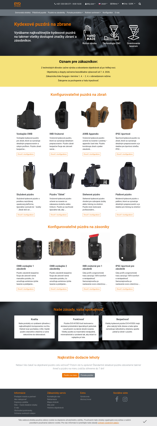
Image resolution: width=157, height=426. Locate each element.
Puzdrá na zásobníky (56, 12)
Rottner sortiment (92, 12)
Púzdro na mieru (70, 375)
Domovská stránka (22, 12)
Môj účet (50, 405)
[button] (117, 399)
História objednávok (55, 408)
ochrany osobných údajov (108, 423)
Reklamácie (52, 399)
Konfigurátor (108, 12)
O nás (117, 12)
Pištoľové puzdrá (39, 12)
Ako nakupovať (20, 399)
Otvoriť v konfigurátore (26, 154)
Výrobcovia (84, 396)
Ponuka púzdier (87, 375)
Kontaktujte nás (53, 396)
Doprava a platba (21, 402)
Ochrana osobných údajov (25, 413)
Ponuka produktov (74, 12)
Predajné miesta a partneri (25, 396)
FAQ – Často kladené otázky (25, 405)
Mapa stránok (53, 402)
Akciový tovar (85, 399)
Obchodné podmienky (23, 410)
